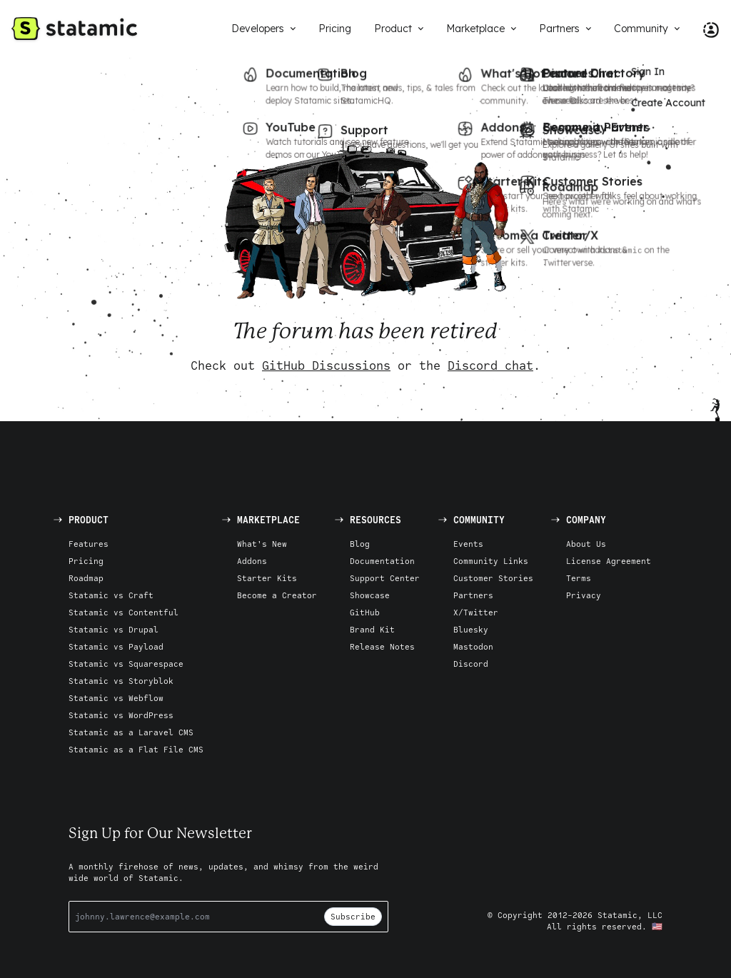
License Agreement (608, 560)
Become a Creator (277, 595)
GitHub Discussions (326, 365)
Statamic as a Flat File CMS (136, 749)
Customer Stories (493, 578)
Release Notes (382, 646)
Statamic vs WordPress (121, 715)
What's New (262, 543)
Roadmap (86, 578)
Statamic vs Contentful (123, 612)
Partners (473, 595)
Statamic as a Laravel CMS (131, 732)
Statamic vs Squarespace (126, 663)
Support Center (385, 578)
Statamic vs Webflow (116, 697)
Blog (360, 543)
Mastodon (473, 646)
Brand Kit (372, 629)
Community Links (490, 560)
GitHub (365, 612)
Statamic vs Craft (111, 595)
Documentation (382, 560)
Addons (252, 560)
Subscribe (353, 916)
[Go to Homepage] (74, 28)
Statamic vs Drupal (113, 629)
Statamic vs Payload (116, 646)
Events (468, 543)
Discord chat (490, 365)
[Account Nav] (705, 28)
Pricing (86, 560)
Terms (578, 578)
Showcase (370, 595)
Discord (470, 663)
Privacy (583, 595)
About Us (586, 543)
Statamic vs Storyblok (121, 680)
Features (89, 543)
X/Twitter (475, 612)
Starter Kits (267, 578)
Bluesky (470, 629)
